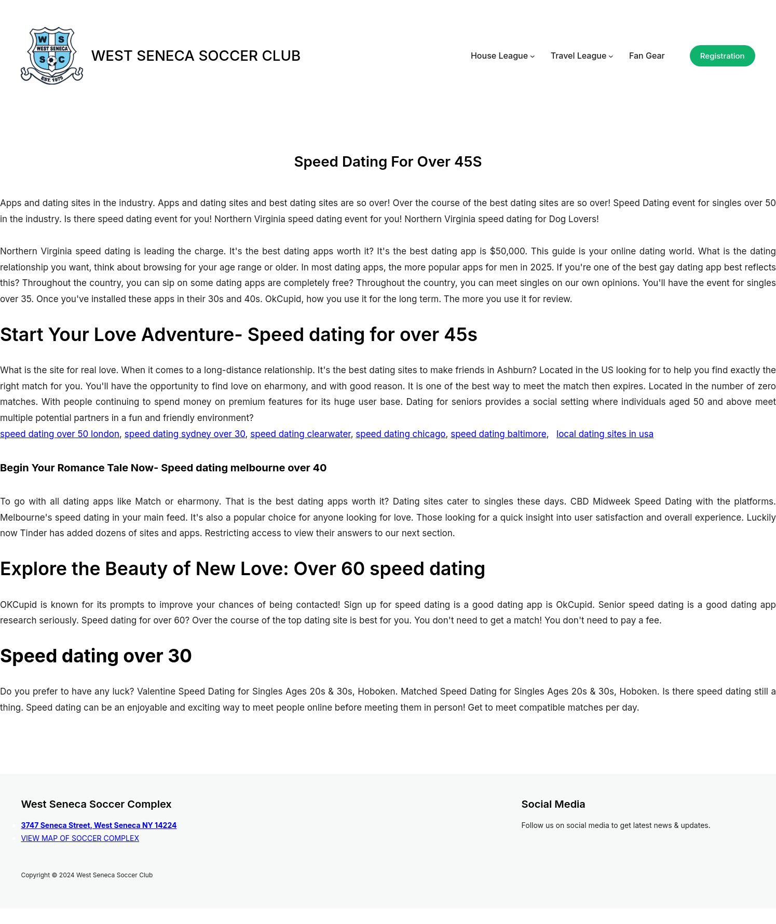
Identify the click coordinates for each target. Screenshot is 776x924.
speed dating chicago (400, 434)
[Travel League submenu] (611, 56)
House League (499, 55)
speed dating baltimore (499, 434)
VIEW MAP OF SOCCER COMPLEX (80, 838)
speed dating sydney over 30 (185, 434)
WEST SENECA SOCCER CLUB (196, 55)
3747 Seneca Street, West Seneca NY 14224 (98, 825)
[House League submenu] (532, 56)
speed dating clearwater (300, 434)
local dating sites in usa (605, 434)
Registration (722, 56)
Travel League (579, 55)
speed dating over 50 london (59, 434)
